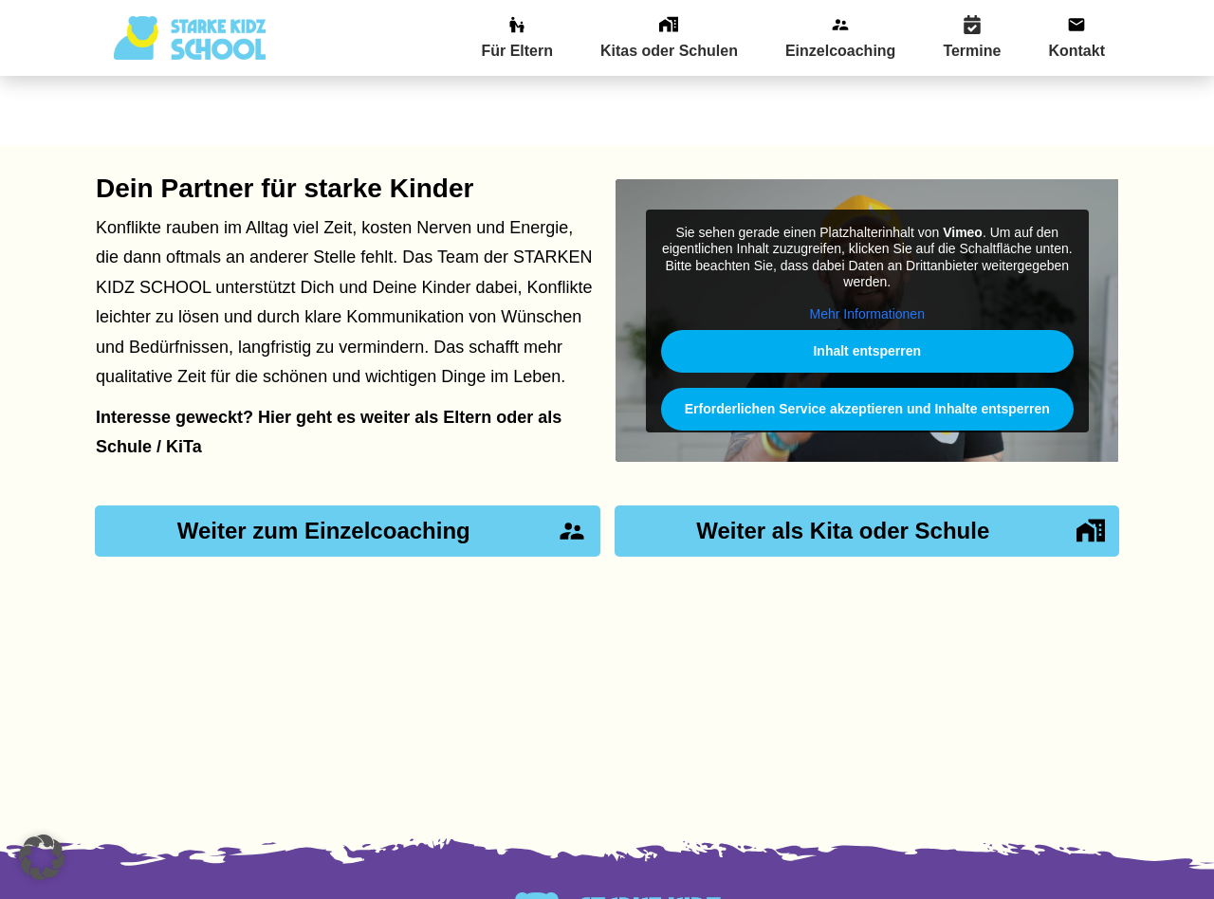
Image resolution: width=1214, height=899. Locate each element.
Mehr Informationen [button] (866, 244)
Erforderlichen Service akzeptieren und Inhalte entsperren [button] (866, 339)
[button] (41, 857)
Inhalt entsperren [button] (867, 281)
